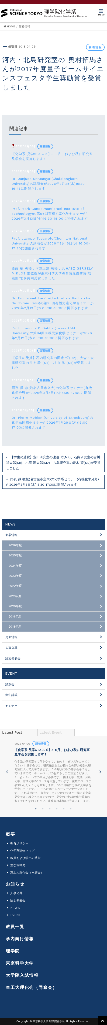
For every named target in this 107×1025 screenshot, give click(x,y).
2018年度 (14, 626)
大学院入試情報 (22, 975)
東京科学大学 (20, 963)
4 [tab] (57, 809)
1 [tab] (36, 809)
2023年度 (15, 575)
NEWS (15, 908)
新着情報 (95, 47)
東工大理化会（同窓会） (27, 872)
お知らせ (15, 883)
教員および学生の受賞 (25, 858)
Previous (6, 771)
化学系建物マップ (22, 850)
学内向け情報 (20, 938)
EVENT (15, 915)
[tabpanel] (53, 772)
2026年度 (15, 545)
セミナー (11, 705)
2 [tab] (43, 809)
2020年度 (15, 606)
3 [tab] (50, 809)
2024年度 (15, 565)
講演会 (9, 684)
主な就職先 (17, 865)
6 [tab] (71, 809)
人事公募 (11, 648)
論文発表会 (13, 658)
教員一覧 (15, 926)
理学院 (13, 950)
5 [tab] (64, 809)
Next (100, 771)
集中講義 (11, 695)
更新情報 (11, 637)
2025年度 (15, 555)
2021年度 (14, 596)
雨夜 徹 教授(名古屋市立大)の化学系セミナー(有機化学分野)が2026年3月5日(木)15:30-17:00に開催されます (52, 481)
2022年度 (15, 586)
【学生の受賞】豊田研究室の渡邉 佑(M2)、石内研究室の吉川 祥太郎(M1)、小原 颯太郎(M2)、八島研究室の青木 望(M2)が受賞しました (53, 462)
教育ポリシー (19, 843)
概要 (10, 834)
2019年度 (14, 616)
